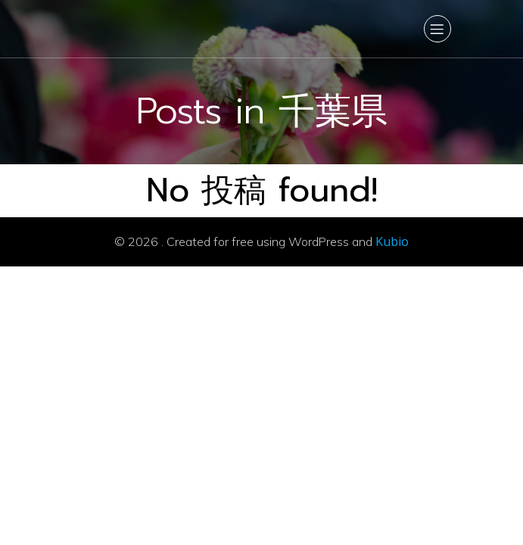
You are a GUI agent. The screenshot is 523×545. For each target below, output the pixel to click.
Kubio (392, 241)
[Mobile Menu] (437, 28)
